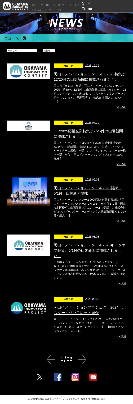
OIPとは (50, 5)
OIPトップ (37, 5)
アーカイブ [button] (56, 10)
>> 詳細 (121, 107)
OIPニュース (65, 5)
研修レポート (39, 10)
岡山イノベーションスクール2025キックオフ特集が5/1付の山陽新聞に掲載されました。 (90, 250)
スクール (79, 5)
